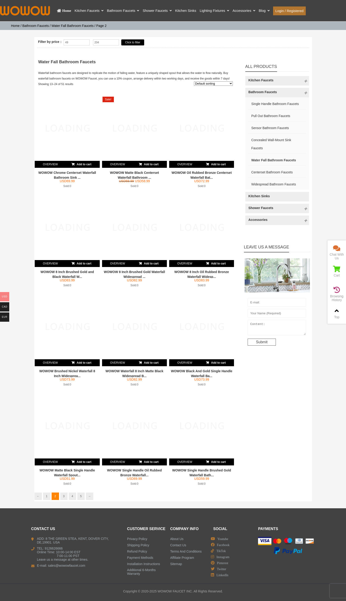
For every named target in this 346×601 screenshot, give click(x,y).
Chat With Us (336, 252)
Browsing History (336, 294)
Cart (336, 271)
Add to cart (81, 163)
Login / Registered (289, 11)
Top (336, 313)
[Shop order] (213, 83)
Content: (277, 328)
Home (15, 26)
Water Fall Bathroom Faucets (73, 26)
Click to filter (132, 42)
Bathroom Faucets (35, 26)
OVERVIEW (50, 164)
